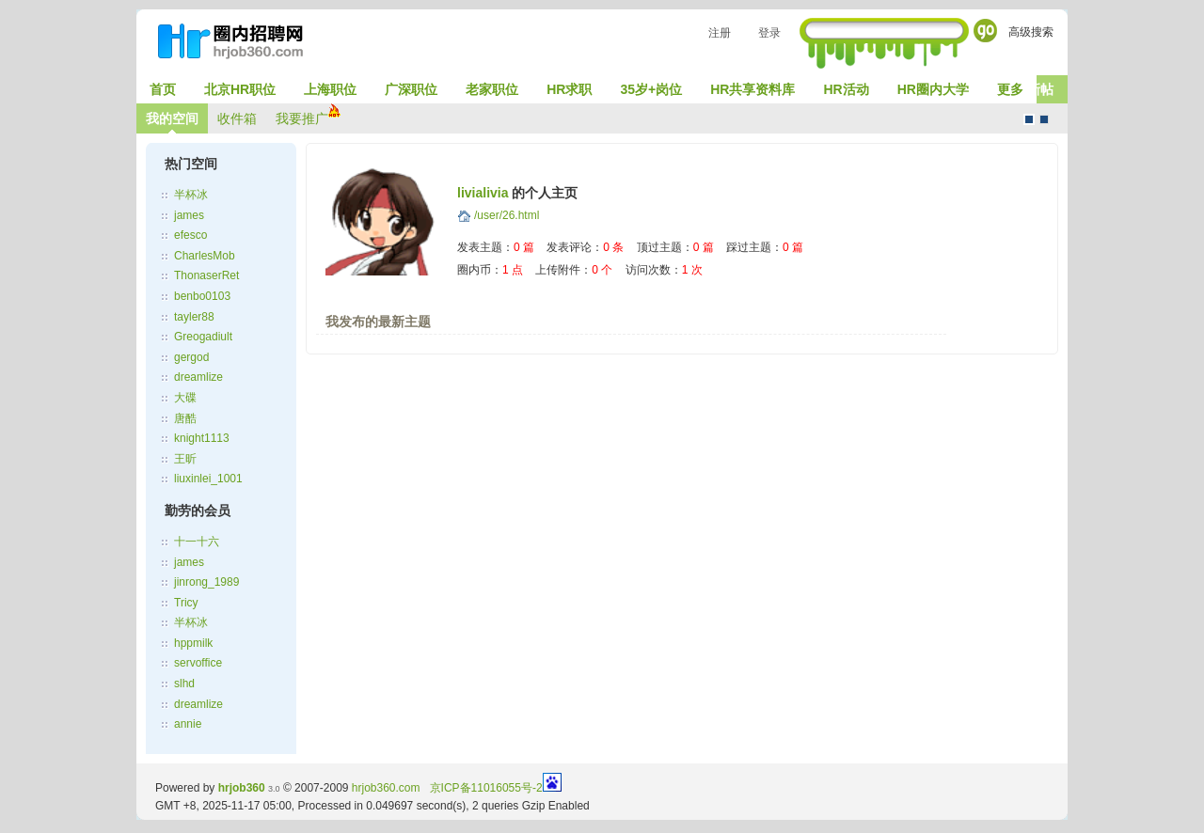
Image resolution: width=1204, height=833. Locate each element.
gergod (191, 357)
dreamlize (198, 377)
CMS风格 (1044, 119)
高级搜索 (1031, 32)
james (189, 215)
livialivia (482, 192)
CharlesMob (204, 255)
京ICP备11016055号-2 (486, 787)
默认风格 (1029, 119)
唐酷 (185, 418)
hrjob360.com (386, 787)
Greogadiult (203, 336)
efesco (190, 235)
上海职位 (330, 89)
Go (985, 30)
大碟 (185, 397)
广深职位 (411, 89)
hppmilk (193, 643)
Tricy (186, 602)
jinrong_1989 (206, 582)
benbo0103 (202, 296)
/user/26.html (506, 215)
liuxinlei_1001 (208, 478)
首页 (163, 89)
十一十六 (196, 541)
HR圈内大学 (933, 89)
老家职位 (492, 89)
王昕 (185, 458)
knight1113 (202, 438)
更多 (1010, 89)
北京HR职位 (240, 89)
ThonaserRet (206, 275)
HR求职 (569, 89)
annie (187, 724)
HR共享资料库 (752, 89)
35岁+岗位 (651, 89)
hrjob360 (241, 787)
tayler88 (194, 316)
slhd (184, 683)
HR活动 (845, 89)
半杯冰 (191, 194)
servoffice (198, 662)
